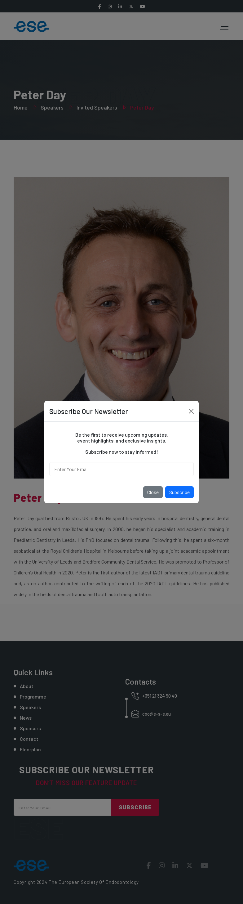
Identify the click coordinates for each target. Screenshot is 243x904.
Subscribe (179, 492)
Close (153, 492)
